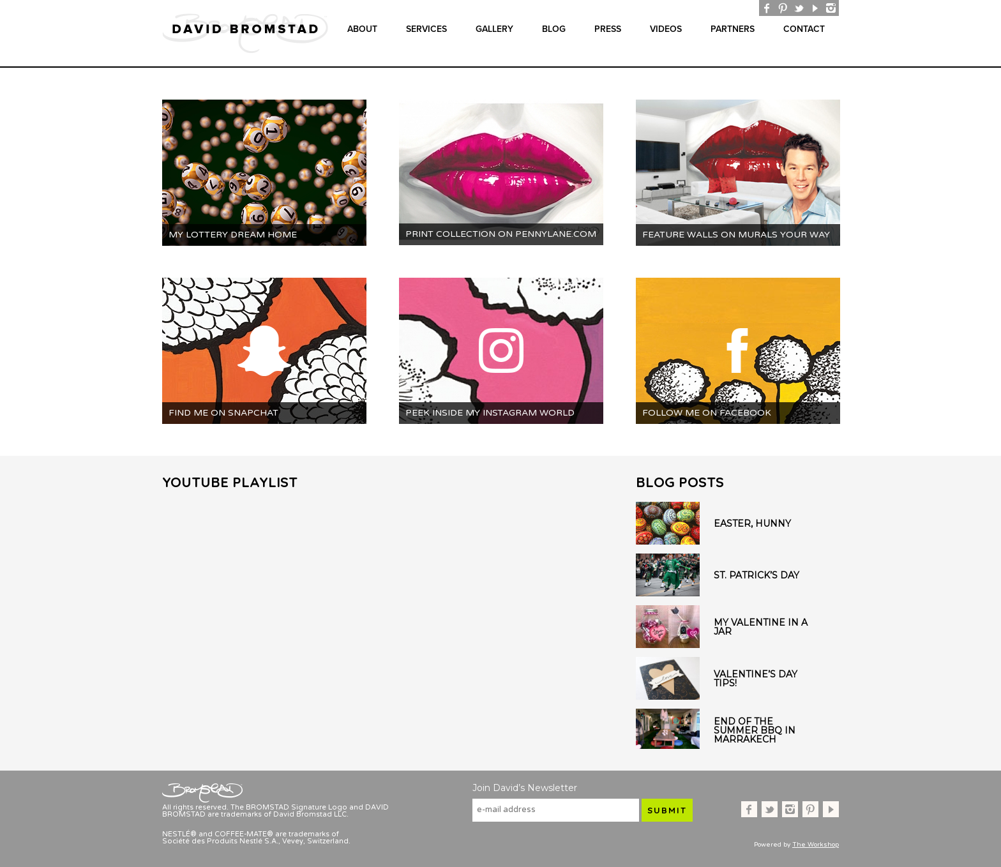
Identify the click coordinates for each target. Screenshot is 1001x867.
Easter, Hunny (752, 523)
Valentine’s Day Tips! (755, 679)
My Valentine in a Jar (761, 627)
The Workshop (815, 844)
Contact (804, 29)
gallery (494, 29)
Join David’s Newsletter (524, 787)
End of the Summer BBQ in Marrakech (754, 730)
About (362, 29)
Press (607, 29)
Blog (554, 29)
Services (426, 29)
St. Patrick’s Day (756, 575)
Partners (733, 29)
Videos (666, 29)
